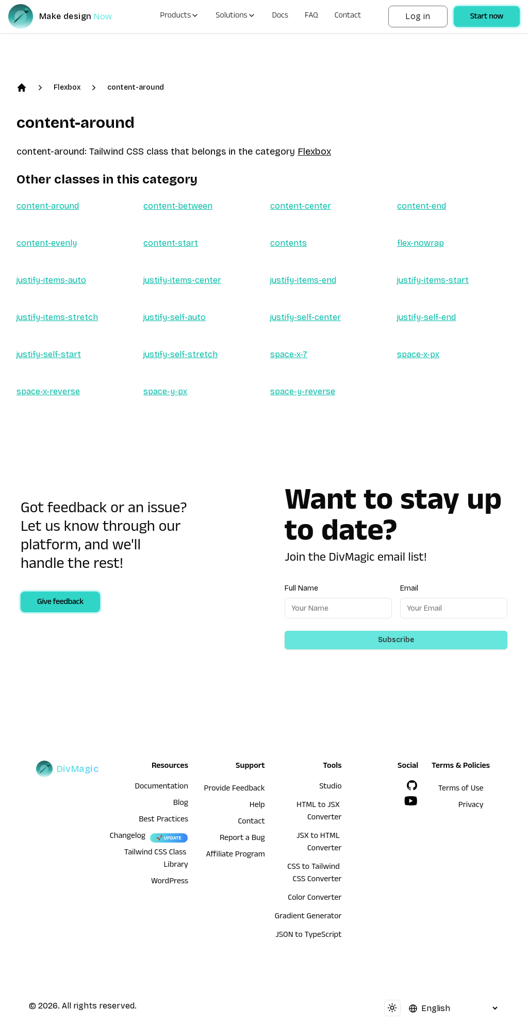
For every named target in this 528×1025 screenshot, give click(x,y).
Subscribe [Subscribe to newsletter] (396, 639)
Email (409, 588)
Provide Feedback (234, 789)
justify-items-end (303, 280)
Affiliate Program (235, 855)
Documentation (161, 787)
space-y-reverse (302, 391)
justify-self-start (48, 354)
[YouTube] (411, 801)
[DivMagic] (70, 16)
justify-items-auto (51, 280)
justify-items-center (182, 280)
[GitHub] (412, 785)
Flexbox (67, 87)
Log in (417, 16)
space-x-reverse (48, 391)
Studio (330, 787)
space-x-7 (288, 354)
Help (257, 806)
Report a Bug (242, 839)
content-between (177, 206)
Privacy (471, 806)
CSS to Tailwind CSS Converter (314, 874)
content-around (135, 87)
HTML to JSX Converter (318, 812)
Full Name (301, 588)
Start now (486, 17)
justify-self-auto (174, 317)
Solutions (235, 16)
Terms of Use (461, 789)
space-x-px (418, 354)
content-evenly (46, 243)
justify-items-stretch (57, 317)
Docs (280, 16)
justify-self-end (426, 317)
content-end (421, 206)
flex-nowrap (420, 243)
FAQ (311, 16)
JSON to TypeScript (308, 936)
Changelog (127, 837)
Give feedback (60, 603)
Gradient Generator (308, 917)
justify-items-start (433, 280)
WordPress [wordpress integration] (169, 882)
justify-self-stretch (180, 354)
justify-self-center (305, 317)
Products (179, 16)
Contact (348, 16)
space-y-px (165, 391)
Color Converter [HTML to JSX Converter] (314, 899)
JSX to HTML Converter (318, 843)
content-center (300, 206)
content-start (170, 243)
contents (288, 243)
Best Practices (163, 820)
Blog (180, 804)
